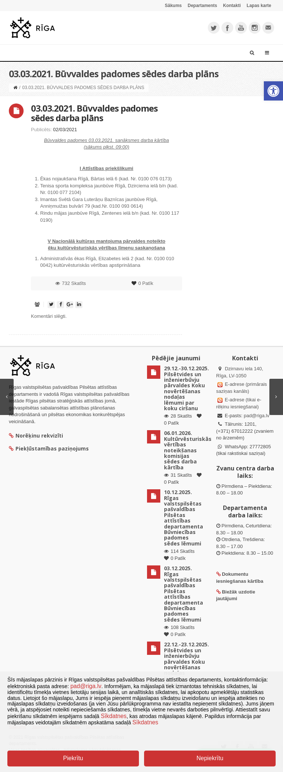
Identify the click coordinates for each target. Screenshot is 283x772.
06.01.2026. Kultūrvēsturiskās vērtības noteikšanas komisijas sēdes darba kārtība (188, 449)
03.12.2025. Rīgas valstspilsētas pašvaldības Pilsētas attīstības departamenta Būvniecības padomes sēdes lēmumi (183, 594)
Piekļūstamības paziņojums (49, 448)
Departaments (202, 5)
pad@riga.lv (256, 415)
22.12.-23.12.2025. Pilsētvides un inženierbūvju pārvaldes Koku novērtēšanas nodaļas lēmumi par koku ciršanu (186, 664)
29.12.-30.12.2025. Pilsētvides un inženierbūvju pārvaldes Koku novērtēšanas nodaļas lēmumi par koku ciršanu (186, 388)
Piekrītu (73, 758)
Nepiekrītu (209, 758)
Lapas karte (259, 5)
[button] (273, 91)
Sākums (173, 5)
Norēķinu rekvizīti (36, 435)
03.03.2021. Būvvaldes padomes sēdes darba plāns (94, 113)
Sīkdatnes (114, 716)
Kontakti (232, 5)
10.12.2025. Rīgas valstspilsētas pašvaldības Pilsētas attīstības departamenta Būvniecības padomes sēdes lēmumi (183, 518)
